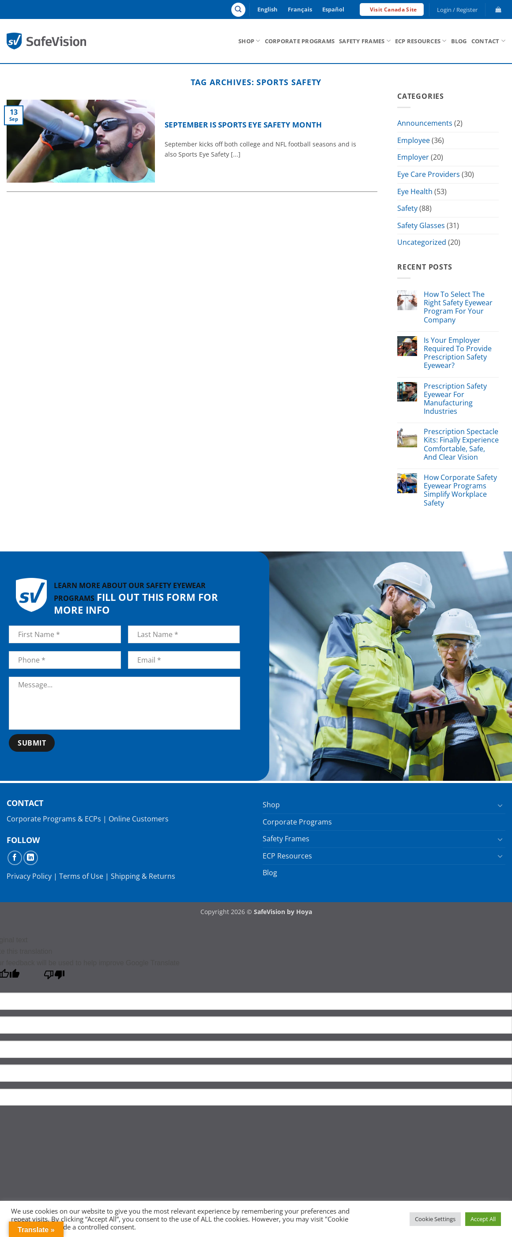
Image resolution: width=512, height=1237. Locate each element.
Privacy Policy (29, 876)
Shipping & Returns (143, 876)
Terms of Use (81, 876)
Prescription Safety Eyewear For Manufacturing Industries (455, 399)
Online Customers (139, 819)
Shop (249, 41)
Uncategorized (421, 242)
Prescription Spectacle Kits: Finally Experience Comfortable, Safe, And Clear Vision (461, 445)
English (267, 9)
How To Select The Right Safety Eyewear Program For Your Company (458, 307)
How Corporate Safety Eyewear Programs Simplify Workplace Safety (460, 490)
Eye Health (415, 191)
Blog (459, 41)
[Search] (238, 10)
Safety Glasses (421, 225)
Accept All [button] (483, 1219)
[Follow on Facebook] (15, 858)
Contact (488, 41)
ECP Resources (421, 41)
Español (333, 9)
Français (300, 9)
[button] (457, 9)
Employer (413, 157)
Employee (413, 140)
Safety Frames (365, 41)
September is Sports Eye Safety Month (243, 125)
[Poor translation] (54, 977)
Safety (407, 208)
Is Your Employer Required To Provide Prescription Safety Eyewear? (458, 353)
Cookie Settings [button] (435, 1219)
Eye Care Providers (428, 174)
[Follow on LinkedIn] (30, 858)
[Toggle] (500, 805)
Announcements (424, 123)
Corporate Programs (300, 41)
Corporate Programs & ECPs (54, 819)
